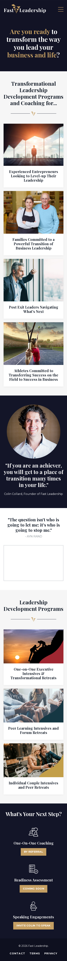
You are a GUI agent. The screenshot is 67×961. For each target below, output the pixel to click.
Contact (17, 953)
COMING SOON (33, 888)
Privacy (50, 953)
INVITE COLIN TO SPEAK (33, 925)
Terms (34, 953)
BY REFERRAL (33, 851)
